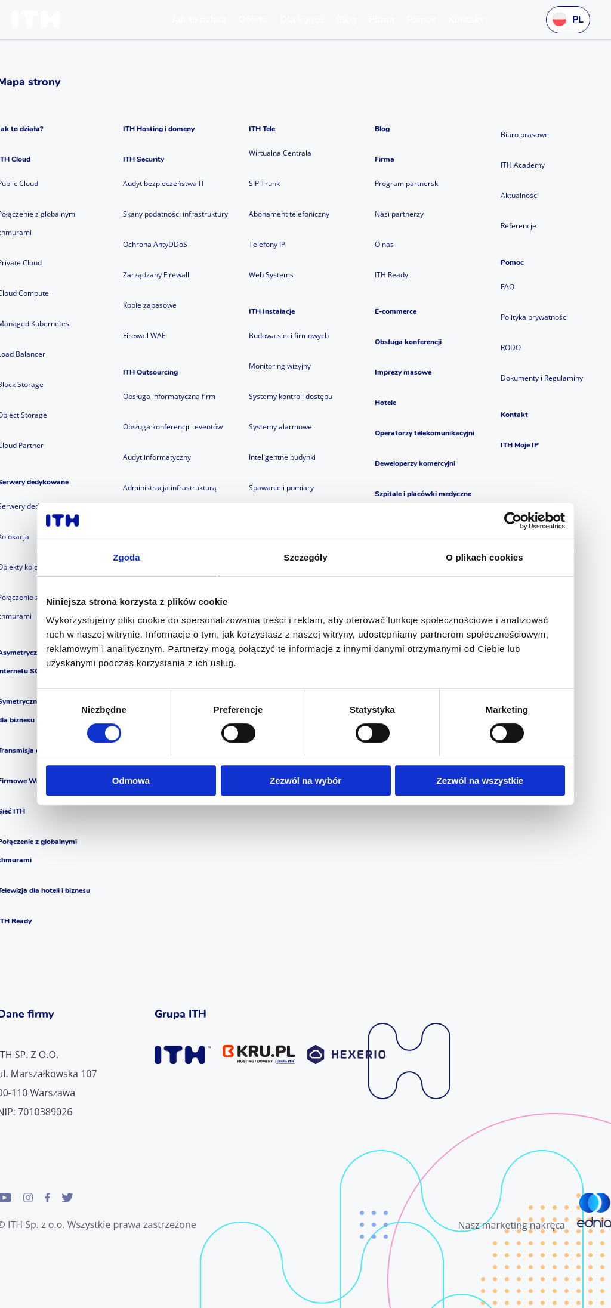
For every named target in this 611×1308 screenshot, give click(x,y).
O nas (384, 244)
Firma (384, 159)
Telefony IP (267, 244)
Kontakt (514, 414)
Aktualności (520, 195)
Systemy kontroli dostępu (290, 396)
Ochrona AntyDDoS (155, 244)
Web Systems (271, 275)
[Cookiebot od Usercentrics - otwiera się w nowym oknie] (513, 521)
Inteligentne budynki (282, 457)
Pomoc (512, 262)
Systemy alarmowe (280, 427)
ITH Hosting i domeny (159, 129)
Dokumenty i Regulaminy (542, 378)
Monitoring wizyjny (280, 366)
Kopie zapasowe (150, 305)
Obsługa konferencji (408, 342)
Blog (382, 129)
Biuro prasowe (525, 134)
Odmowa (131, 780)
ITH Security (143, 159)
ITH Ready (391, 275)
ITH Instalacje (272, 311)
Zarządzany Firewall (156, 275)
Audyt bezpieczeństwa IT (164, 183)
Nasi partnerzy (399, 214)
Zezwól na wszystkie (480, 780)
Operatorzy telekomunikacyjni (424, 433)
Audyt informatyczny (157, 457)
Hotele (385, 402)
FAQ (507, 287)
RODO (511, 347)
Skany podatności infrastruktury (175, 214)
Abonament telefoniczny (289, 214)
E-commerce (395, 311)
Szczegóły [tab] (305, 557)
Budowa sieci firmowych (289, 335)
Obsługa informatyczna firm (169, 396)
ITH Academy (523, 165)
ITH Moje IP (520, 445)
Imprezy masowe (403, 372)
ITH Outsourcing (150, 372)
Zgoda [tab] (126, 557)
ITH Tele (262, 129)
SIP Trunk (264, 183)
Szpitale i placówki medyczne (423, 494)
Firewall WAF (144, 335)
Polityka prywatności (534, 317)
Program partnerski (407, 183)
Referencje (518, 226)
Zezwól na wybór (305, 780)
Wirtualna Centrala (280, 153)
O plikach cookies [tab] (484, 557)
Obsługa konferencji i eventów (173, 427)
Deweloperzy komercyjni (415, 463)
